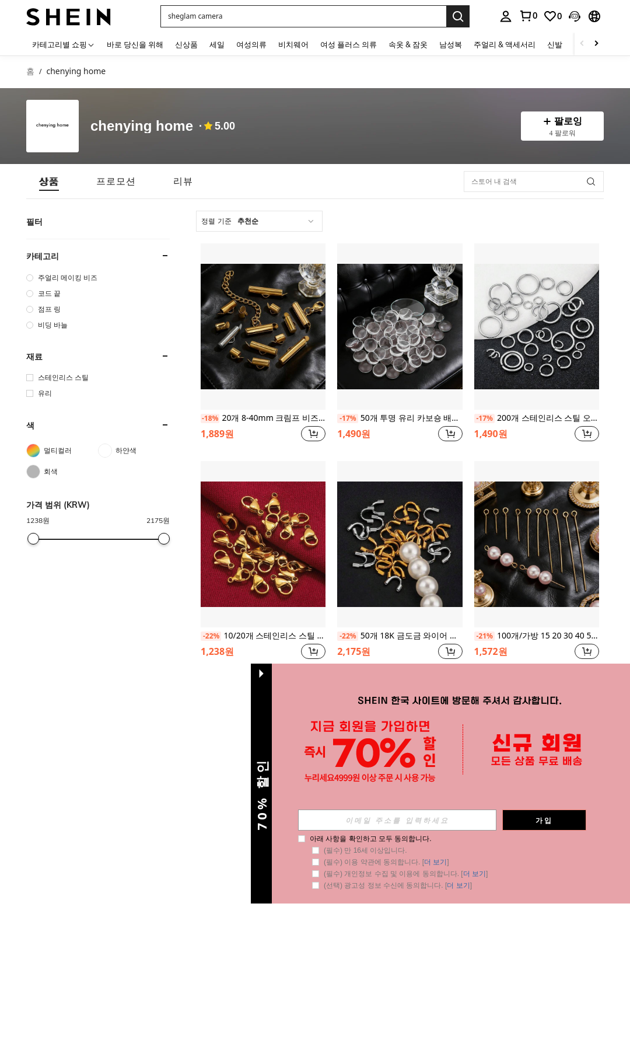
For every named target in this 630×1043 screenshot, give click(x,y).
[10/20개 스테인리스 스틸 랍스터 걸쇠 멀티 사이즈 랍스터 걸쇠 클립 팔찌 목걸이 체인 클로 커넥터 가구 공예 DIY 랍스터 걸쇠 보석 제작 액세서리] (263, 544)
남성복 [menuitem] (450, 44)
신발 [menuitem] (554, 44)
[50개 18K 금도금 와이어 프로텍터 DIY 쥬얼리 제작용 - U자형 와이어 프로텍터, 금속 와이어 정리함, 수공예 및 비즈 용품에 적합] (399, 544)
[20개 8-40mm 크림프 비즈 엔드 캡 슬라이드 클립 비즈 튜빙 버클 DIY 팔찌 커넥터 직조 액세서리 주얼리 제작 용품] (263, 326)
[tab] (49, 181)
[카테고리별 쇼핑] (63, 44)
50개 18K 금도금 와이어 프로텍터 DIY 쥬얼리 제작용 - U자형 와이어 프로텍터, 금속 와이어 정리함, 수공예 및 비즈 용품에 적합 (399, 636)
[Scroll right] (596, 44)
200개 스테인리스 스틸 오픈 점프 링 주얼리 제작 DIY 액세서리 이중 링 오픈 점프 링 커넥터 (536, 418)
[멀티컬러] (62, 451)
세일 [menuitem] (217, 44)
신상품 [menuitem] (186, 44)
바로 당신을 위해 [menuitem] (135, 44)
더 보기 (435, 862)
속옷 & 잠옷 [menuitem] (408, 44)
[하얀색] (134, 451)
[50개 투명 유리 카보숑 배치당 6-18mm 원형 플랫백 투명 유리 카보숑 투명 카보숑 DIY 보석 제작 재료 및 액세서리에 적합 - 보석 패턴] (399, 326)
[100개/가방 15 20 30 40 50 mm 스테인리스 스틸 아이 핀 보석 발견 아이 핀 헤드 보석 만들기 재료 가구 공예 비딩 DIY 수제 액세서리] (536, 544)
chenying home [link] (76, 71)
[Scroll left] (582, 44)
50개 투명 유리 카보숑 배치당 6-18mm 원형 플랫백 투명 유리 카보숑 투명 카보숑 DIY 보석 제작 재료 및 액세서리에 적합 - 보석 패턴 (399, 418)
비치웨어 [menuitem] (293, 44)
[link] (528, 16)
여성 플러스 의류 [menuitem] (348, 44)
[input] (397, 820)
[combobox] (259, 221)
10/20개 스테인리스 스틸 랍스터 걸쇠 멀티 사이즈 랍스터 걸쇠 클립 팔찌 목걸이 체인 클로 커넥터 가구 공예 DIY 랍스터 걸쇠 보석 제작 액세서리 (263, 636)
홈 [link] (30, 71)
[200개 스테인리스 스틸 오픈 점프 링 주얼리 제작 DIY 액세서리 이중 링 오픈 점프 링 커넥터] (536, 326)
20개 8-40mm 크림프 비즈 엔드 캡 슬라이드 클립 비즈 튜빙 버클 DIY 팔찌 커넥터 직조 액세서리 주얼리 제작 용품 (263, 418)
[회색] (62, 472)
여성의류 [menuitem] (251, 44)
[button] (303, 16)
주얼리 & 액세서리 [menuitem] (505, 44)
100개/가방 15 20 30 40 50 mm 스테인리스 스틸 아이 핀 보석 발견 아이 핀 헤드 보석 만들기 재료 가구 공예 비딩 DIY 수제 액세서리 (536, 636)
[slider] (33, 539)
